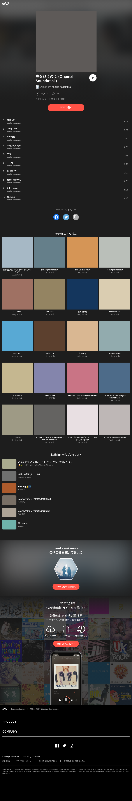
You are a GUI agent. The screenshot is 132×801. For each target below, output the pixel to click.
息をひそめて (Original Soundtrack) (44, 709)
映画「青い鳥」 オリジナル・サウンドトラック (17, 271)
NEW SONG (50, 395)
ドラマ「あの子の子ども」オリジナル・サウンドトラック (82, 438)
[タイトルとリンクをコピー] (76, 217)
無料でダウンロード (66, 644)
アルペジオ (49, 354)
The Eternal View (82, 270)
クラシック (17, 354)
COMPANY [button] (9, 731)
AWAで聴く (66, 107)
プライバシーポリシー (24, 761)
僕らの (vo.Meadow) (49, 270)
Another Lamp (115, 354)
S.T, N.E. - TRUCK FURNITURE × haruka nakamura (50, 438)
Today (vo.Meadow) (114, 270)
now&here (17, 395)
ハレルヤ (17, 437)
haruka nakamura (61, 87)
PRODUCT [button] (9, 721)
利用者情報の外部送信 (48, 761)
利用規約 (6, 761)
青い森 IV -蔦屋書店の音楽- (115, 437)
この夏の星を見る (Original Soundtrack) (115, 396)
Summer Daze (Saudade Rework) (82, 395)
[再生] (93, 77)
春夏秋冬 (82, 354)
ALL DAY (17, 312)
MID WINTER (114, 312)
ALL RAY (50, 312)
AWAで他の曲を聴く (66, 586)
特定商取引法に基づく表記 (74, 761)
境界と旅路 (82, 312)
